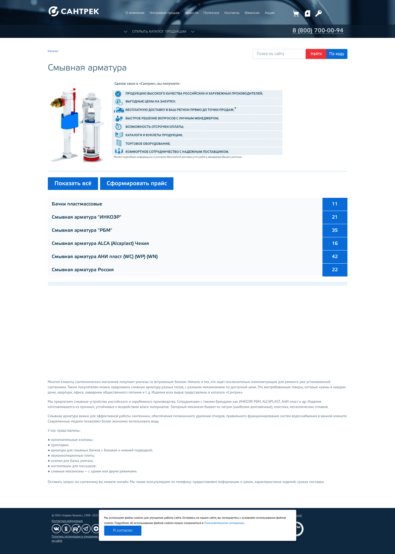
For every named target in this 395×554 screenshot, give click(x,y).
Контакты (231, 13)
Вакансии (252, 13)
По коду (336, 54)
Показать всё (72, 183)
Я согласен (122, 530)
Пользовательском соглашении (224, 523)
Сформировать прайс (137, 183)
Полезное (211, 13)
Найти (316, 54)
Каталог (53, 51)
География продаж (164, 13)
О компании (134, 13)
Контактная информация (67, 521)
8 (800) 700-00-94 (318, 30)
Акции (269, 13)
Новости (191, 13)
